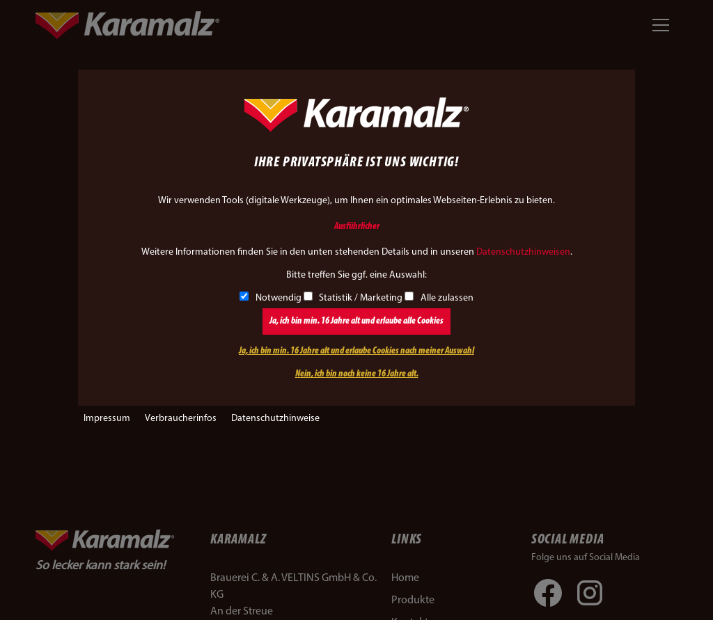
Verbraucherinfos (181, 418)
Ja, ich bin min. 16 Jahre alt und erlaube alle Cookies (356, 321)
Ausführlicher (356, 226)
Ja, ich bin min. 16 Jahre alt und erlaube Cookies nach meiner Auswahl (356, 351)
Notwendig (270, 298)
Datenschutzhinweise (275, 418)
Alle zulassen (439, 298)
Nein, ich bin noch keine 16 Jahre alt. (356, 374)
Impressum (107, 418)
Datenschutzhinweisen (523, 252)
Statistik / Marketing (353, 298)
